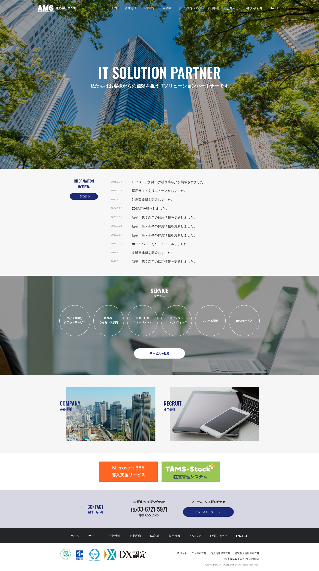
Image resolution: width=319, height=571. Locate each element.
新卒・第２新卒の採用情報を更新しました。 (164, 217)
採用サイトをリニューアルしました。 (159, 191)
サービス (112, 9)
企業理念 (149, 9)
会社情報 (130, 9)
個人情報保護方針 (220, 553)
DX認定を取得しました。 (150, 208)
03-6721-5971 (148, 509)
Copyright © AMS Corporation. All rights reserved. (232, 564)
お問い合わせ (253, 9)
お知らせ (232, 9)
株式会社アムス (56, 8)
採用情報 (214, 9)
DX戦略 (166, 9)
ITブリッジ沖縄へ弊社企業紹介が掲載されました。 (169, 182)
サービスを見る (159, 353)
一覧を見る (84, 196)
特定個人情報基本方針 (247, 553)
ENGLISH (276, 9)
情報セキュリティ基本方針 (191, 553)
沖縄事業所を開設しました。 (153, 199)
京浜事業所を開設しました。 (153, 253)
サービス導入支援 (189, 9)
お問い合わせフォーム (208, 512)
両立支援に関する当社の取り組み (241, 558)
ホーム (75, 535)
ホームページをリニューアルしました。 (161, 244)
